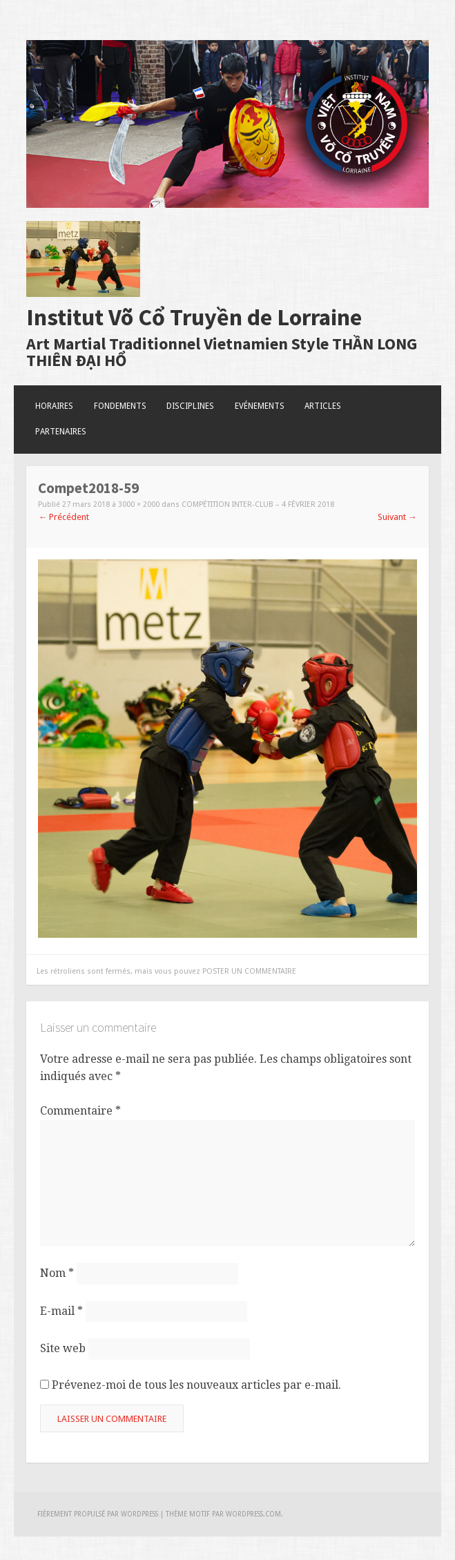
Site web (63, 1348)
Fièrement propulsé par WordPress (97, 1514)
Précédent (63, 517)
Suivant (397, 517)
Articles (322, 406)
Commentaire (80, 1110)
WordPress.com (253, 1514)
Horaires (54, 406)
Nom (57, 1273)
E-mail (61, 1310)
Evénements (259, 406)
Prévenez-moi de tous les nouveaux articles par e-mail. (196, 1385)
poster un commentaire (249, 971)
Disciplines (190, 406)
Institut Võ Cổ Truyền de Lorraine (194, 316)
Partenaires (60, 431)
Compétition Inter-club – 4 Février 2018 (258, 504)
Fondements (120, 406)
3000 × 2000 (138, 504)
